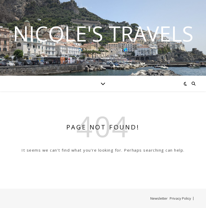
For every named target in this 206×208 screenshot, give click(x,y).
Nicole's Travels (103, 33)
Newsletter (159, 198)
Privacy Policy (180, 198)
